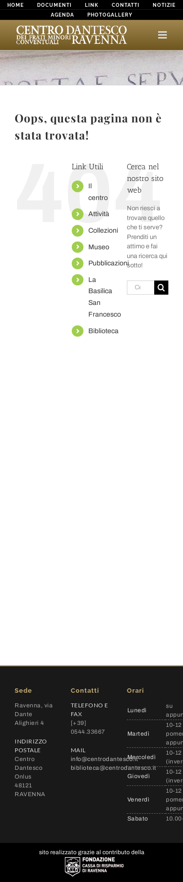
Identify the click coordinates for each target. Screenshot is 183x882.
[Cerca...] (140, 288)
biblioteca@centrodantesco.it (114, 767)
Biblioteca (103, 331)
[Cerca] (161, 288)
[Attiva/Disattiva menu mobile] (163, 35)
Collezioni (103, 230)
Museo (98, 247)
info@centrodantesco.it (105, 759)
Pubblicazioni (108, 263)
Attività (98, 214)
